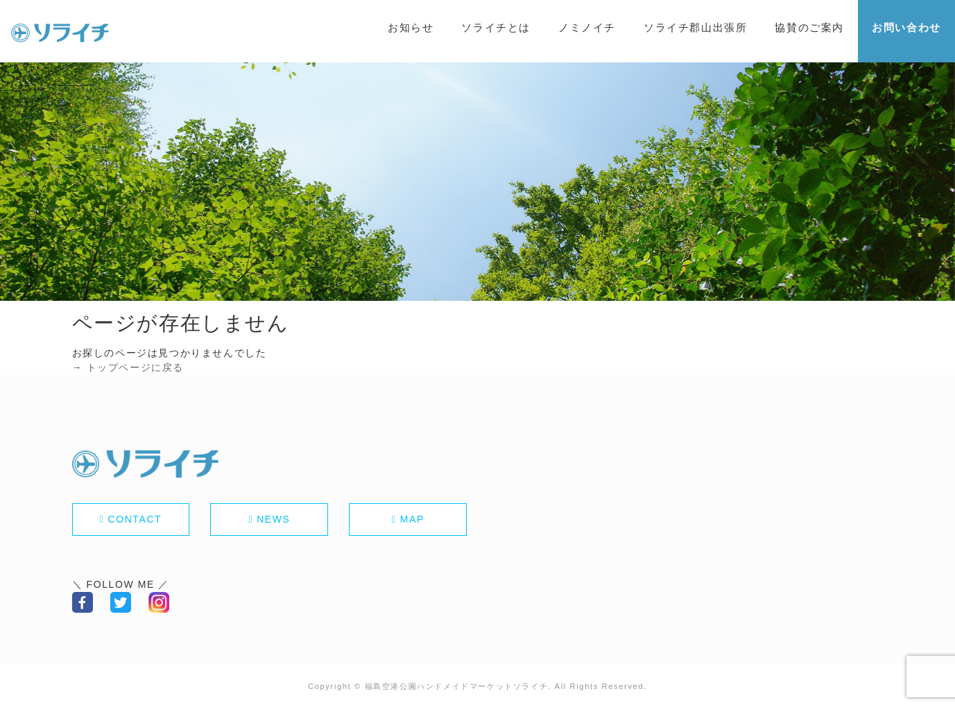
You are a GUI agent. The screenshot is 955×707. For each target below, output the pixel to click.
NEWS (273, 519)
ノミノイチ (587, 27)
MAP (412, 519)
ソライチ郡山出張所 (695, 27)
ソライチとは (496, 27)
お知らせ (410, 27)
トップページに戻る (135, 367)
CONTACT (134, 519)
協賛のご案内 (809, 27)
